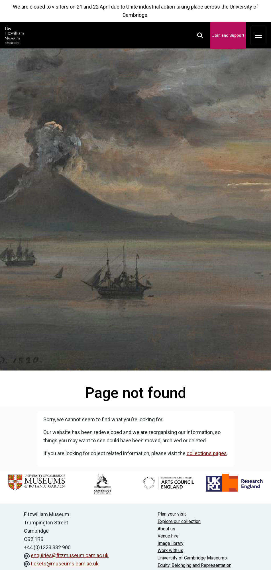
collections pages (207, 453)
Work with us (170, 550)
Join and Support (228, 35)
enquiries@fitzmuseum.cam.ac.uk (70, 555)
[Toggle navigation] (258, 36)
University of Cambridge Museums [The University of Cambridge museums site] (192, 558)
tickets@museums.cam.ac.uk (65, 564)
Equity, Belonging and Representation (194, 565)
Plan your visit (172, 514)
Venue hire (168, 536)
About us (166, 529)
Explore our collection (179, 521)
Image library (171, 543)
